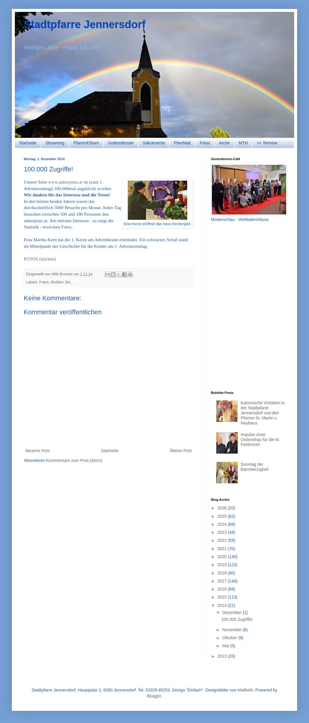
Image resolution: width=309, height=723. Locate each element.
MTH (243, 143)
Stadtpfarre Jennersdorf (85, 24)
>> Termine (267, 143)
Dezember (232, 612)
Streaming (54, 143)
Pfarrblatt (182, 143)
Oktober (230, 637)
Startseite (28, 143)
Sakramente (154, 143)
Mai (226, 645)
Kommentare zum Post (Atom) (74, 460)
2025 (222, 516)
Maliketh (245, 690)
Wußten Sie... (62, 282)
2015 (222, 597)
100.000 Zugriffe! (237, 619)
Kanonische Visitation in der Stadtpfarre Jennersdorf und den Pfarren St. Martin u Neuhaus (263, 412)
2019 (222, 564)
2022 (222, 540)
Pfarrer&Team (86, 143)
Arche (224, 143)
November (232, 629)
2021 (222, 548)
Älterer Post (181, 450)
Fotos (205, 143)
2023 (222, 532)
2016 (222, 589)
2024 (222, 524)
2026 (222, 508)
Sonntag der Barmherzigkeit (254, 467)
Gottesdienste (120, 143)
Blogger (154, 696)
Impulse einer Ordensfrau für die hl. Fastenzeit (260, 439)
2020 (222, 556)
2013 (222, 656)
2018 (222, 573)
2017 (222, 581)
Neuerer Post (37, 450)
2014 (222, 605)
